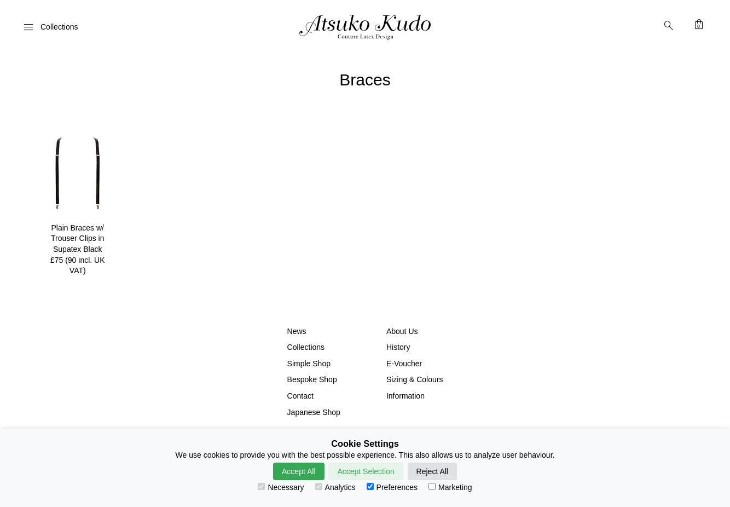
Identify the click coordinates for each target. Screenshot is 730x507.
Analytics (335, 487)
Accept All (298, 471)
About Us (402, 331)
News (296, 331)
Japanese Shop (313, 412)
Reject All (432, 471)
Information (405, 395)
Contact (300, 395)
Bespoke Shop (312, 379)
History (398, 347)
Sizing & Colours (414, 379)
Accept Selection (365, 471)
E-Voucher (404, 363)
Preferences (392, 487)
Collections (306, 347)
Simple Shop (309, 363)
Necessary (281, 487)
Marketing (450, 487)
